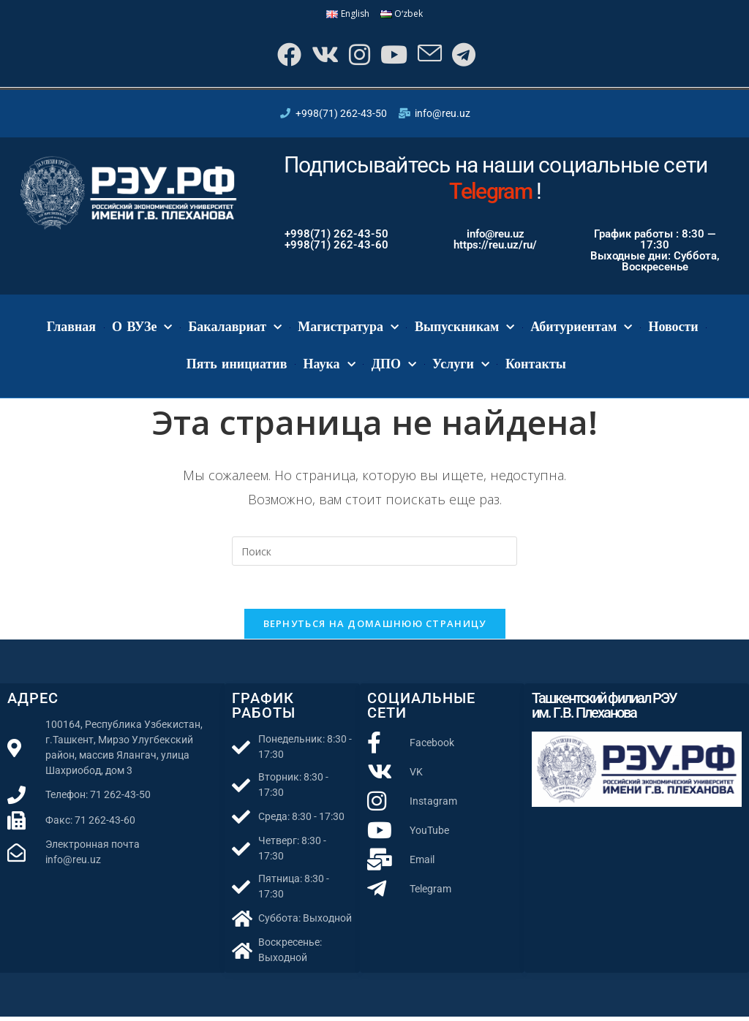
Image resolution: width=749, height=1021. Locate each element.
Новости (673, 329)
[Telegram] (465, 56)
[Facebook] (284, 56)
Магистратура (348, 330)
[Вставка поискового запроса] (374, 554)
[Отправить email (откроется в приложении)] (430, 56)
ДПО (394, 367)
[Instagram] (357, 56)
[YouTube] (393, 56)
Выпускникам (464, 330)
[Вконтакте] (321, 56)
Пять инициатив (237, 366)
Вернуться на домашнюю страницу (374, 627)
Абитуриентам (581, 330)
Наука (329, 367)
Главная (71, 329)
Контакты (535, 366)
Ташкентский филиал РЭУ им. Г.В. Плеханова (604, 710)
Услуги (460, 367)
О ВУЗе (142, 330)
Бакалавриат (235, 330)
